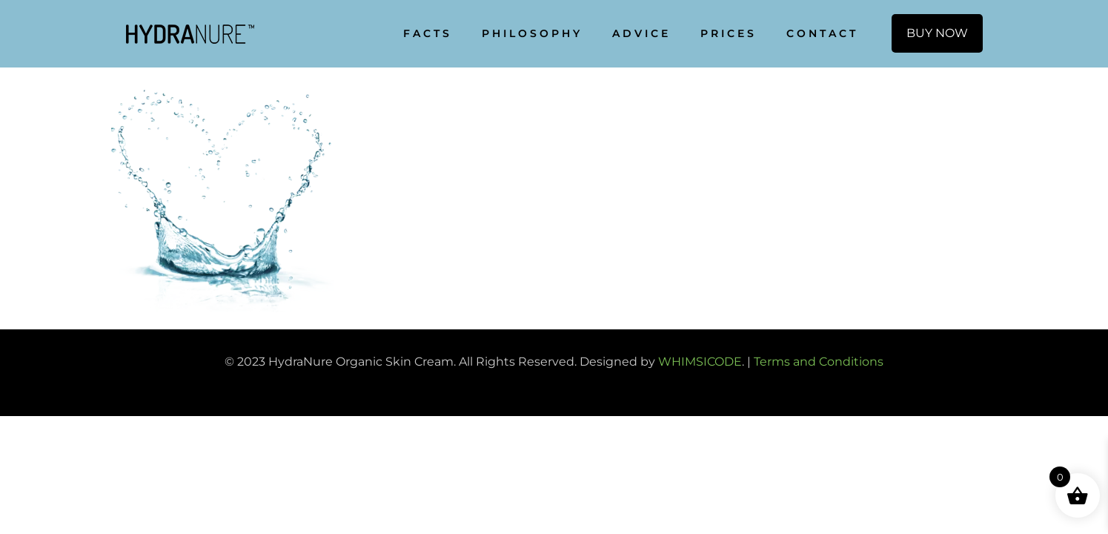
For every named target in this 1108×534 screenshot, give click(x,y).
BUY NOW (937, 33)
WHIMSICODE (700, 362)
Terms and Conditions (818, 362)
